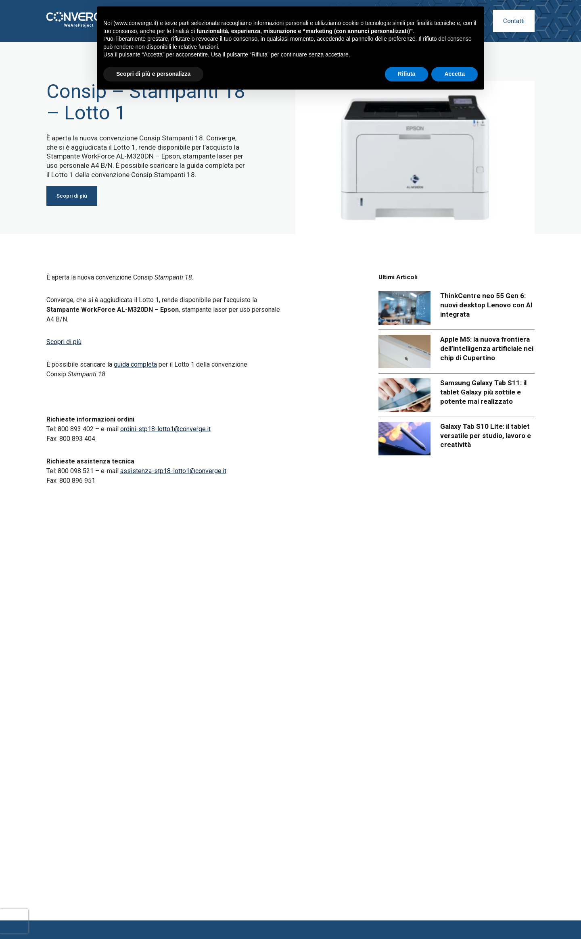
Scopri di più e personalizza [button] (153, 74)
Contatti (514, 21)
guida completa (135, 364)
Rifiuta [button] (407, 74)
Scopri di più (64, 342)
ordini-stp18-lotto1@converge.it (165, 429)
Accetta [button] (454, 74)
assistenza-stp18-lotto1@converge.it (173, 471)
